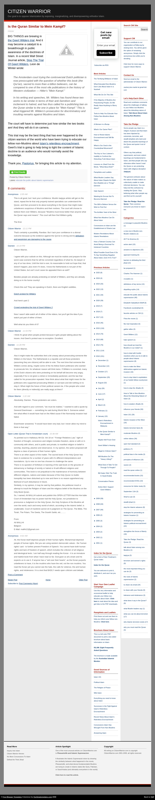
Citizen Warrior (29, 11)
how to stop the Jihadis (132, 388)
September (102, 377)
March (100, 405)
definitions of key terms (133, 284)
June (100, 394)
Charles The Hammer (132, 273)
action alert (128, 244)
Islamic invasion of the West (134, 420)
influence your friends (132, 409)
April (100, 399)
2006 (98, 515)
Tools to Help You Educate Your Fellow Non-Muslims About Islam (105, 116)
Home (48, 580)
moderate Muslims (131, 433)
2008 (98, 504)
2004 (98, 526)
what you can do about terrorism (136, 614)
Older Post (83, 580)
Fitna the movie (130, 318)
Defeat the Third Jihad (15, 760)
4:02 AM (24, 536)
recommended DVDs (132, 481)
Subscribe (105, 52)
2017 (98, 317)
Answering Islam (100, 733)
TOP (152, 797)
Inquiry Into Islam (13, 751)
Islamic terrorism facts (132, 428)
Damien (11, 246)
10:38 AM (54, 434)
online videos (129, 438)
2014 (98, 334)
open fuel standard (131, 444)
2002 (98, 537)
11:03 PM (27, 331)
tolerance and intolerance (133, 595)
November (102, 366)
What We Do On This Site (103, 95)
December (102, 360)
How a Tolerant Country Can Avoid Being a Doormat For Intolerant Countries (104, 244)
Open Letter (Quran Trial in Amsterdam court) (28, 434)
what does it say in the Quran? (135, 600)
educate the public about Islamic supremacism (34, 180)
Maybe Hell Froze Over (106, 440)
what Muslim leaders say (133, 608)
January (101, 416)
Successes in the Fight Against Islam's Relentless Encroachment (105, 708)
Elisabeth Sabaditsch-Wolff (134, 303)
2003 (98, 532)
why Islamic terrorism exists (134, 622)
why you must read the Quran (135, 627)
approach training (130, 255)
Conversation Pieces (106, 481)
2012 (98, 345)
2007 (98, 510)
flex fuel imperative (131, 324)
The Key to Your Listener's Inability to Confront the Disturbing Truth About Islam (104, 156)
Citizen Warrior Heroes (15, 753)
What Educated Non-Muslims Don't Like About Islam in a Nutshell (105, 86)
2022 (98, 289)
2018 (98, 311)
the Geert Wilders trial (21, 40)
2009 (98, 498)
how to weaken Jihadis (132, 404)
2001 (98, 543)
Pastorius (28, 163)
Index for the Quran (101, 565)
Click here (105, 622)
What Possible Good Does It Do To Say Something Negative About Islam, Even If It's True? (106, 255)
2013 (98, 339)
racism (126, 465)
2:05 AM (24, 194)
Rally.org (138, 45)
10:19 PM (20, 246)
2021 (98, 295)
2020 (98, 300)
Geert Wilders (129, 334)
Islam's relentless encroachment (59, 143)
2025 (98, 272)
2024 (98, 278)
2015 (98, 328)
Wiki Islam (98, 693)
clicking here (128, 48)
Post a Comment (15, 575)
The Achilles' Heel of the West (105, 212)
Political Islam (99, 682)
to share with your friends (133, 590)
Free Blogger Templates (12, 797)
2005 (98, 521)
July (100, 388)
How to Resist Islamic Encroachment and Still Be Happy (104, 137)
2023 (98, 284)
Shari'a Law (128, 497)
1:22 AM (26, 396)
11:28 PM (20, 345)
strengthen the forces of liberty (135, 531)
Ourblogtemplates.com (42, 797)
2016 (98, 323)
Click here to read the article (67, 775)
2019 (98, 306)
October (101, 372)
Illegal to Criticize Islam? (107, 451)
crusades (127, 279)
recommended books (132, 475)
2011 (98, 350)
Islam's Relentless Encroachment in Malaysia (105, 423)
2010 (98, 356)
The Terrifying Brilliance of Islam (106, 79)
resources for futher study (133, 486)
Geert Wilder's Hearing (106, 445)
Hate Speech (99, 191)
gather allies (128, 329)
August (101, 383)
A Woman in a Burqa (101, 124)
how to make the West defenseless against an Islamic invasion (135, 369)
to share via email (130, 585)
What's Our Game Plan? (103, 129)
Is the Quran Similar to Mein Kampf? (37, 26)
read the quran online (132, 470)
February (101, 411)
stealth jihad (128, 502)
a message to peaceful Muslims (135, 223)
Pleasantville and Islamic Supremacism (73, 753)
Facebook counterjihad (132, 308)
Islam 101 (97, 677)
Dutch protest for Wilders (25, 294)
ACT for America (130, 239)
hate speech (128, 340)
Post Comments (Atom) (28, 583)
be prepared (128, 268)
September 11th (130, 491)
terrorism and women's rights (134, 561)
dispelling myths (130, 289)
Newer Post (12, 580)
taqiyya (127, 171)
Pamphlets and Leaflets (103, 172)
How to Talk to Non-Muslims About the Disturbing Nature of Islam (135, 396)
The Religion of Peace (102, 688)
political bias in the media (133, 454)
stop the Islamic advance (133, 507)
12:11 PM (27, 228)
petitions (127, 449)
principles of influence (132, 460)
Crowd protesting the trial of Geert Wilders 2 (33, 307)
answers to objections (132, 250)
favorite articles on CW (132, 313)
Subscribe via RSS (101, 65)
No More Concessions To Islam (18, 757)
